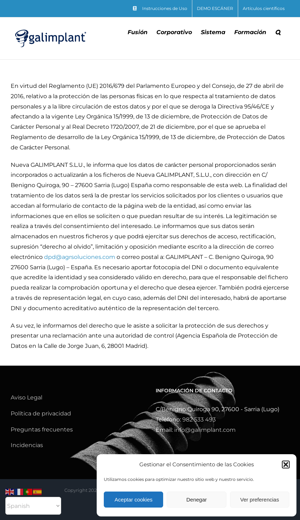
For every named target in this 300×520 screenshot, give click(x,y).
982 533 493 (199, 419)
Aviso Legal (26, 397)
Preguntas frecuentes (42, 429)
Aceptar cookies (133, 500)
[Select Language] (33, 506)
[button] (285, 464)
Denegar (196, 500)
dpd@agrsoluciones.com (79, 257)
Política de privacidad (41, 413)
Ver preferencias (259, 500)
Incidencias (27, 445)
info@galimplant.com (205, 429)
